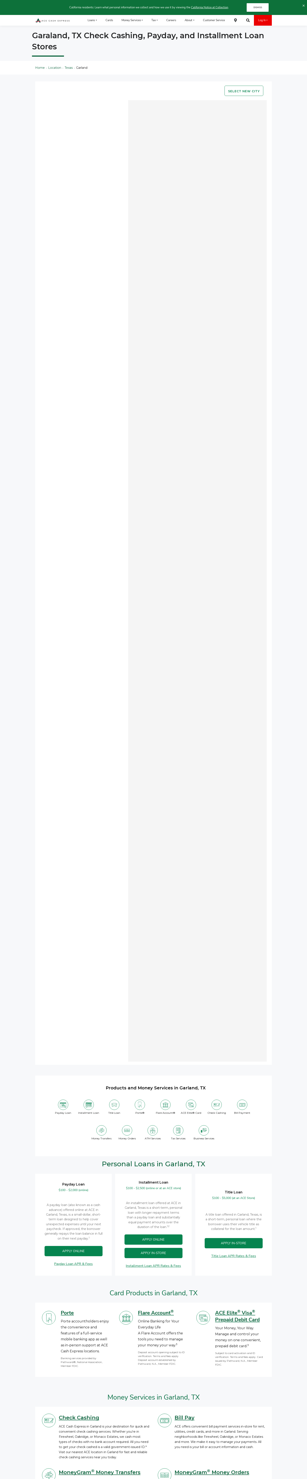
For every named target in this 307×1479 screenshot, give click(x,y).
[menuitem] (235, 20)
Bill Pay (184, 1417)
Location (54, 68)
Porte (67, 1312)
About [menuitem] (188, 20)
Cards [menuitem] (109, 20)
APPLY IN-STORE (233, 1243)
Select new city (244, 91)
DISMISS (257, 7)
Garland (81, 68)
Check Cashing (79, 1417)
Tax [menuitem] (153, 20)
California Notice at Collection (209, 7)
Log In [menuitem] (262, 20)
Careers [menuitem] (171, 20)
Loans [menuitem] (91, 20)
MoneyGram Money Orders (212, 1472)
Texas (69, 68)
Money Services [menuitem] (131, 20)
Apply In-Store (153, 1253)
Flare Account (156, 1312)
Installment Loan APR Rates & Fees (153, 1265)
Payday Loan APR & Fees (73, 1264)
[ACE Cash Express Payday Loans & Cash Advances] (52, 20)
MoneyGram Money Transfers (99, 1472)
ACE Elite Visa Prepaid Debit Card (237, 1316)
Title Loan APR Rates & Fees (233, 1256)
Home (40, 68)
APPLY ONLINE (73, 1251)
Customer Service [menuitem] (214, 20)
